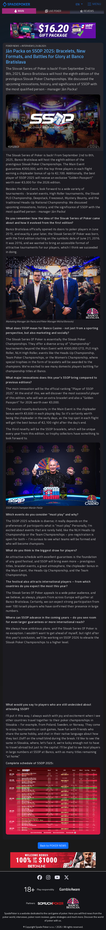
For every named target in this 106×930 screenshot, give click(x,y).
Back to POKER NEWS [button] (53, 845)
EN (78, 4)
